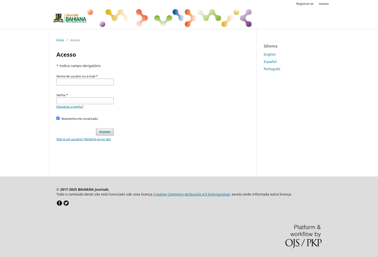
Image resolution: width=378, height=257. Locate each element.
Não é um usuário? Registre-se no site (83, 139)
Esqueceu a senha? (70, 106)
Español (270, 61)
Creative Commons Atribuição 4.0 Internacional (191, 194)
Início (60, 40)
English (270, 54)
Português (272, 69)
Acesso (324, 3)
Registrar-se (304, 3)
